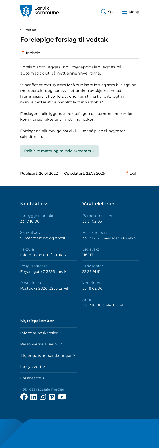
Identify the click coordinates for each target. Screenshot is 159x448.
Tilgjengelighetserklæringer (47, 355)
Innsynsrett (32, 367)
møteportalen (33, 90)
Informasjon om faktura (43, 255)
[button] (108, 12)
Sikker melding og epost (44, 238)
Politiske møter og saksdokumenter (59, 151)
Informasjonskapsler (40, 333)
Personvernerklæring (41, 344)
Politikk (28, 30)
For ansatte (32, 378)
